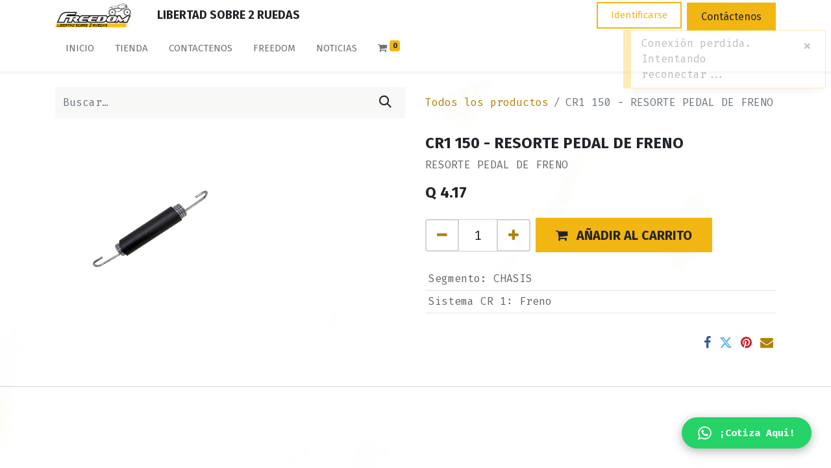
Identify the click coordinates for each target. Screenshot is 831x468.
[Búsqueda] (385, 102)
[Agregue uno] (513, 235)
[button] (624, 235)
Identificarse (639, 15)
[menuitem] (80, 51)
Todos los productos (487, 102)
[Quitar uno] (442, 235)
